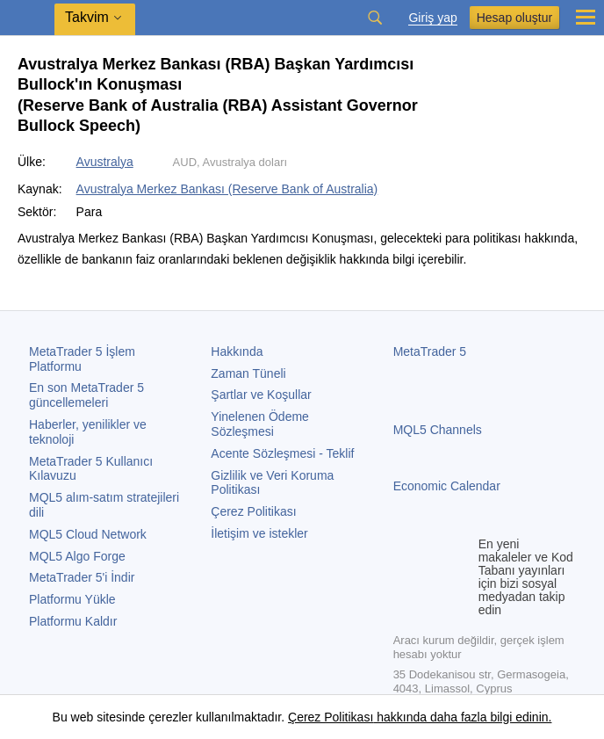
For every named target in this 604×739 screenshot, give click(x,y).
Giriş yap (432, 18)
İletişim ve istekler (259, 533)
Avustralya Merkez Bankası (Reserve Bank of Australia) (227, 189)
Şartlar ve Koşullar (261, 395)
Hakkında (236, 351)
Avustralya (104, 162)
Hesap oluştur (514, 18)
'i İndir (81, 577)
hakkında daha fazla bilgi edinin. (462, 717)
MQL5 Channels (437, 430)
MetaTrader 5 (430, 351)
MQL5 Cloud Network (88, 534)
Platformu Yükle (72, 599)
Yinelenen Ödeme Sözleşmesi (260, 423)
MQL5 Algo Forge (77, 556)
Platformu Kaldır (73, 621)
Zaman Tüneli (248, 373)
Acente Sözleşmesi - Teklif (282, 453)
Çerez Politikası (253, 511)
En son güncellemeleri (86, 394)
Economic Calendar (446, 486)
